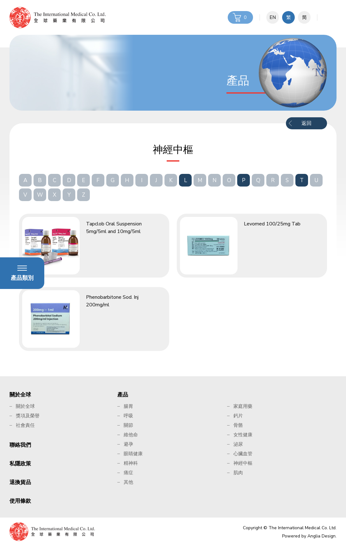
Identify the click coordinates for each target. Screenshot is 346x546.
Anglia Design (321, 536)
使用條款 (20, 501)
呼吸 (128, 416)
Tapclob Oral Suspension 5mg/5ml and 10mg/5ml (114, 227)
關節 (128, 425)
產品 (122, 394)
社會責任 (25, 425)
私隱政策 (20, 463)
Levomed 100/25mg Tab (272, 223)
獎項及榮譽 (28, 416)
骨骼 (238, 425)
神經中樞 (242, 463)
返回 (306, 123)
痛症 (128, 472)
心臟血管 (242, 454)
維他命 (131, 435)
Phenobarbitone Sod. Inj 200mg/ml (112, 301)
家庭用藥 (242, 406)
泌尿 (238, 444)
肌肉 (238, 472)
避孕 (128, 444)
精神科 (131, 463)
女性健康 (242, 435)
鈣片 (238, 416)
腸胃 (128, 406)
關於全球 (20, 394)
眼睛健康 (133, 454)
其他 (128, 482)
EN (272, 17)
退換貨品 (20, 482)
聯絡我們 (20, 445)
